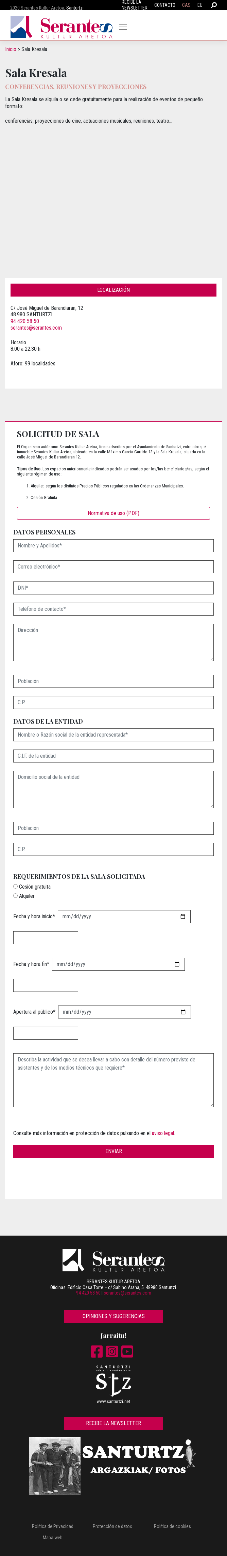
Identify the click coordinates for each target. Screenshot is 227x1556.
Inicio (10, 49)
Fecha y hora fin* (31, 964)
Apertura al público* (34, 1012)
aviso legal (163, 1133)
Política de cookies (172, 1526)
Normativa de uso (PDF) (113, 513)
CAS (186, 5)
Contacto (164, 5)
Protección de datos (112, 1526)
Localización (113, 290)
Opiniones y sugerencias (114, 1316)
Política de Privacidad (52, 1526)
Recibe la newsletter (113, 1423)
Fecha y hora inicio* (34, 916)
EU (200, 5)
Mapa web (53, 1537)
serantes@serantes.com (36, 327)
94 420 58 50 (25, 321)
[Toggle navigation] (123, 26)
